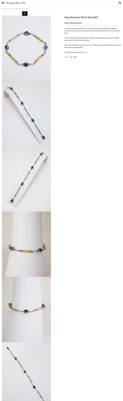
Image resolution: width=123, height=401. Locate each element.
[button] (24, 13)
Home (3, 8)
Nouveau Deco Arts (15, 2)
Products (9, 8)
